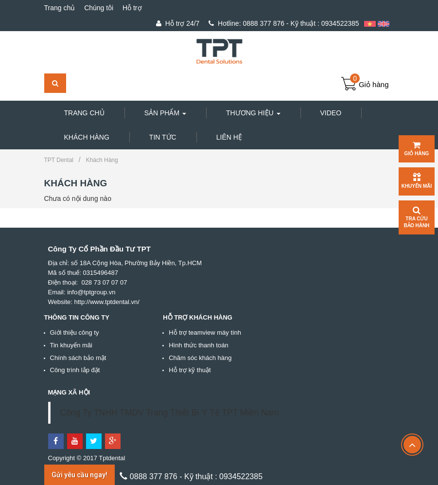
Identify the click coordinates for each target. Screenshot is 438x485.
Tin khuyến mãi (71, 345)
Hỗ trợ (132, 8)
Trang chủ (59, 8)
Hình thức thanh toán (198, 345)
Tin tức (162, 137)
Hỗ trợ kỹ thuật (189, 370)
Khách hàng (86, 137)
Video (331, 113)
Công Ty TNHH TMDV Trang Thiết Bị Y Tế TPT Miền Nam (169, 412)
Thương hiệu (253, 113)
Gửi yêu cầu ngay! (79, 475)
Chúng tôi (98, 8)
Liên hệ (229, 137)
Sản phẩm (165, 113)
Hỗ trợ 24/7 (177, 23)
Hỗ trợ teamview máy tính (205, 332)
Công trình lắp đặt (75, 370)
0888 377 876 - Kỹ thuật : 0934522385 (284, 23)
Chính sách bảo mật (78, 357)
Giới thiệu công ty (74, 332)
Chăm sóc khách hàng (200, 357)
